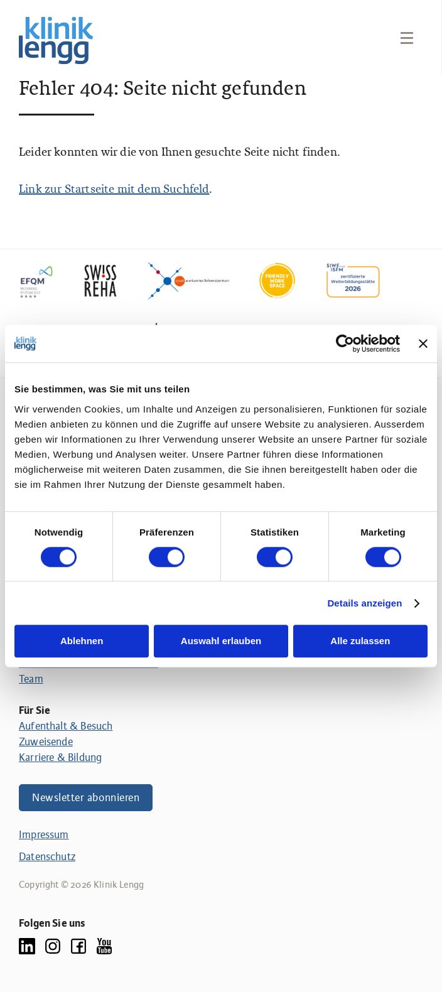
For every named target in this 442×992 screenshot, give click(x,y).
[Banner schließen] (423, 343)
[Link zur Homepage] (56, 40)
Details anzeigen (364, 603)
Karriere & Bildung (60, 757)
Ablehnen (81, 641)
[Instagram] (53, 945)
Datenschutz (47, 856)
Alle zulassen (360, 641)
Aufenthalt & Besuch (65, 726)
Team (31, 679)
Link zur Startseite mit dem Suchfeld (114, 189)
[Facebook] (78, 945)
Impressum (44, 834)
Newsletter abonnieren (85, 797)
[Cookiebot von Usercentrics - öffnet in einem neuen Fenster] (345, 343)
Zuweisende (46, 741)
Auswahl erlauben (221, 641)
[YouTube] (104, 945)
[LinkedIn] (27, 945)
